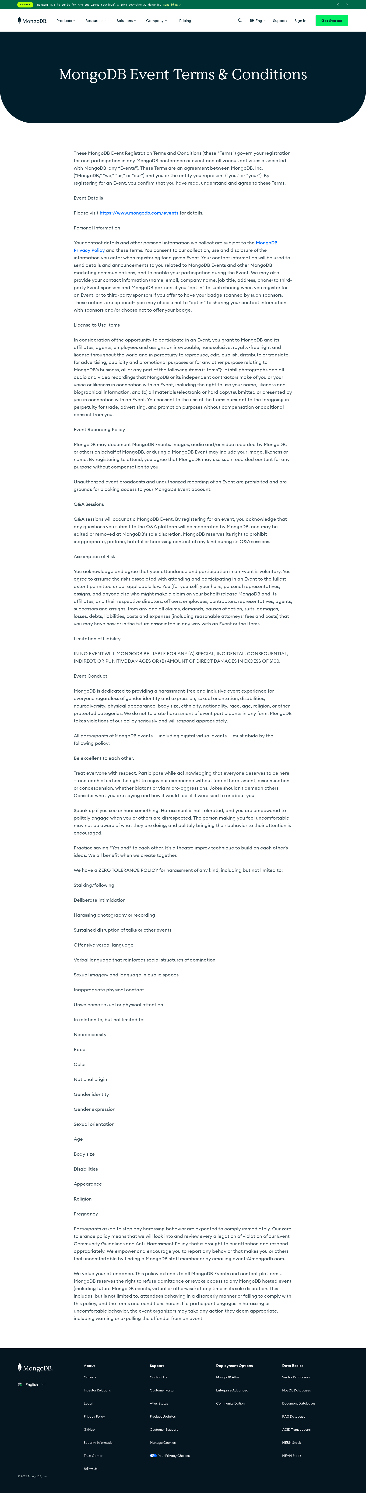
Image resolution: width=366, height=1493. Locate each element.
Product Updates (163, 1416)
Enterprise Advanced (232, 1390)
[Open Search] (240, 20)
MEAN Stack (291, 1456)
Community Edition (230, 1403)
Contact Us (158, 1377)
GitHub (89, 1429)
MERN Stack (291, 1442)
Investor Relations (97, 1390)
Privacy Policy (94, 1416)
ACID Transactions (296, 1429)
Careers (90, 1377)
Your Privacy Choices (170, 1456)
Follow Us (91, 1469)
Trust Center (93, 1456)
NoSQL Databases (296, 1390)
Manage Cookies (163, 1442)
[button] (258, 20)
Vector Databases (296, 1377)
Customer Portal (162, 1390)
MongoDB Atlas (228, 1377)
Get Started (331, 20)
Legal (88, 1403)
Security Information (99, 1442)
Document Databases (299, 1403)
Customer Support (164, 1429)
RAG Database (293, 1416)
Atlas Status (159, 1403)
